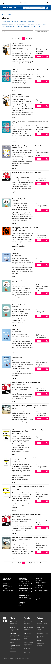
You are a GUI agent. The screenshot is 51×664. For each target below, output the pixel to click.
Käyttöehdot (38, 587)
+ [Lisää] (42, 56)
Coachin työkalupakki (18, 198)
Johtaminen (31, 21)
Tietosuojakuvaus (39, 589)
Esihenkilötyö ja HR (7, 21)
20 (34, 38)
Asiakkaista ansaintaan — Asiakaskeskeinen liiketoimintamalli (30, 70)
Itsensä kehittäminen (20, 21)
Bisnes (9, 14)
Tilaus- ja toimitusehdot (9, 587)
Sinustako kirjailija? (40, 582)
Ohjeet (5, 581)
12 (12, 38)
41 (40, 38)
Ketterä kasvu (16, 253)
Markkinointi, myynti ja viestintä (37, 24)
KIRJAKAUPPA (9, 7)
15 (20, 38)
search (25, 8)
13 (15, 38)
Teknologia (27, 26)
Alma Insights (38, 585)
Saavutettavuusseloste (41, 590)
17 (26, 38)
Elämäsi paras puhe (17, 43)
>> (45, 38)
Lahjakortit (6, 583)
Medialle (37, 584)
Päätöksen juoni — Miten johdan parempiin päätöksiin (27, 145)
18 (29, 38)
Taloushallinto (19, 26)
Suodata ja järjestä (42, 31)
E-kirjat (5, 588)
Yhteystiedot (38, 580)
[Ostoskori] (47, 8)
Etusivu (4, 14)
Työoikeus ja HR (35, 26)
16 (23, 38)
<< (5, 38)
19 (31, 38)
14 (18, 38)
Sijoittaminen (10, 26)
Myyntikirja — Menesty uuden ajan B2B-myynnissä (26, 172)
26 (37, 38)
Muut (3, 26)
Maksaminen (6, 585)
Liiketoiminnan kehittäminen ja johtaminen (14, 24)
